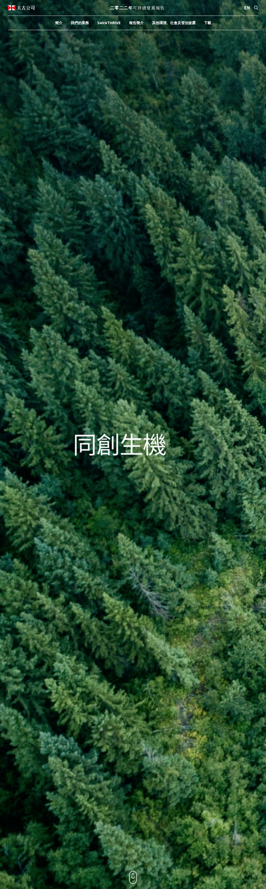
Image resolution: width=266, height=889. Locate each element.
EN (247, 8)
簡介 (58, 23)
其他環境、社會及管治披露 (174, 23)
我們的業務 (80, 23)
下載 (207, 23)
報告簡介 (136, 23)
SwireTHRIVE (109, 23)
